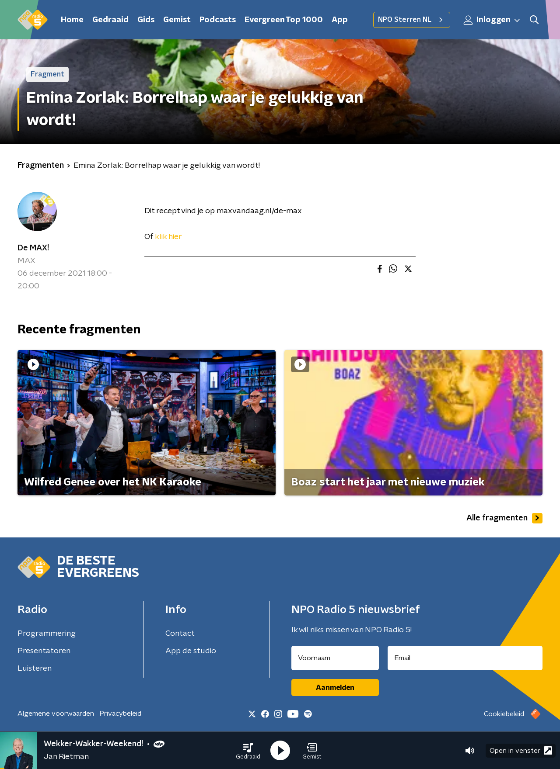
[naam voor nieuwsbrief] (335, 658)
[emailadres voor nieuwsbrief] (465, 658)
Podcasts (218, 20)
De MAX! (33, 248)
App (340, 20)
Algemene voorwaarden (56, 713)
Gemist (177, 20)
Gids (145, 20)
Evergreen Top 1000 (284, 20)
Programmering (47, 633)
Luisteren (35, 668)
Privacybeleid (120, 713)
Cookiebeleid (504, 713)
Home (72, 20)
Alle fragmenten (504, 518)
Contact (180, 633)
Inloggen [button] (492, 20)
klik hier (167, 237)
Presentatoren (44, 651)
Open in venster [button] (521, 750)
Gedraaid (110, 20)
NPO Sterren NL (411, 19)
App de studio (190, 651)
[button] (248, 751)
